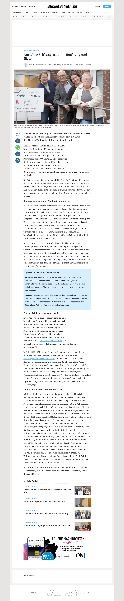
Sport (109, 17)
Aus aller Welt (36, 17)
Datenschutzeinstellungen (84, 593)
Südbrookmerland (89, 17)
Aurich (45, 17)
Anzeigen (71, 13)
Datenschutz (39, 593)
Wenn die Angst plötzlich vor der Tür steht (45, 501)
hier (72, 305)
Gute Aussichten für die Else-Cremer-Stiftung (46, 513)
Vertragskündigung (69, 593)
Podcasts (55, 13)
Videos (26, 13)
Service (79, 13)
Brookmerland (54, 17)
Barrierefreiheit (57, 593)
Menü (15, 6)
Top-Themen (17, 17)
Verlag (87, 13)
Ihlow (72, 17)
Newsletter (32, 6)
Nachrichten (17, 13)
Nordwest (26, 17)
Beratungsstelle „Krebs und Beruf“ (39, 358)
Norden (78, 17)
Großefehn (64, 17)
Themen (34, 13)
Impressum (47, 593)
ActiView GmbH (72, 595)
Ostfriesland (101, 17)
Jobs (63, 13)
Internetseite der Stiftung (51, 340)
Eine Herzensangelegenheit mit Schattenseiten (47, 525)
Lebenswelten (44, 13)
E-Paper (23, 6)
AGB (32, 593)
